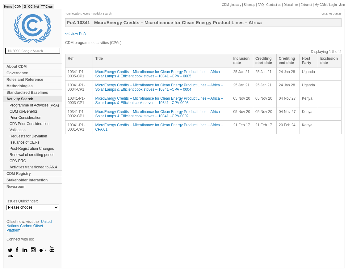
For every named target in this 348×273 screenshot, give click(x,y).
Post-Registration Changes (32, 148)
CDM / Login (326, 4)
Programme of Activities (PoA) (34, 105)
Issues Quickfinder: (22, 201)
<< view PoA (75, 34)
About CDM (16, 66)
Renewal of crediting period (32, 155)
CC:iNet (33, 6)
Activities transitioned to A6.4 (33, 167)
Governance (17, 73)
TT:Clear (47, 6)
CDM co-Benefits (24, 111)
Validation (18, 130)
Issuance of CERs (24, 142)
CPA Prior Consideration (29, 124)
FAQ (261, 4)
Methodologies (19, 86)
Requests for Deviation (28, 136)
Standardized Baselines (27, 92)
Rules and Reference (24, 79)
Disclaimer (291, 4)
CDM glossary (231, 4)
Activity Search (19, 99)
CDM (18, 6)
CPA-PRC (18, 161)
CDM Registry (18, 173)
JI (24, 6)
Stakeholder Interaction (27, 180)
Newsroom (15, 186)
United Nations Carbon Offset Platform (29, 225)
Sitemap (249, 4)
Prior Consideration (25, 117)
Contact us (273, 4)
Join (342, 4)
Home (8, 6)
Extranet (306, 4)
